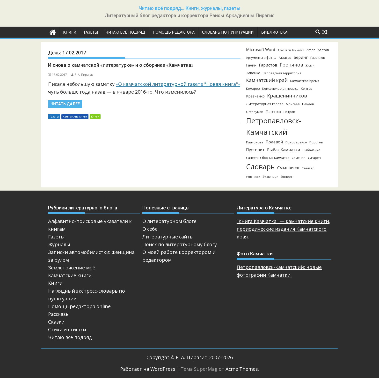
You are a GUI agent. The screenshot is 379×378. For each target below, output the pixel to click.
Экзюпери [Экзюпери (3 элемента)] (270, 176)
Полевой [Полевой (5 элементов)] (274, 142)
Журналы (59, 244)
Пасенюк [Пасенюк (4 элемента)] (273, 111)
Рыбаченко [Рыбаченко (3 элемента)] (311, 150)
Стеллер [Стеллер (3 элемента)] (308, 168)
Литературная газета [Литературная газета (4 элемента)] (265, 103)
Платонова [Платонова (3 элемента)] (254, 142)
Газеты (91, 32)
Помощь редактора (174, 32)
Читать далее (65, 104)
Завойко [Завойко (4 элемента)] (253, 72)
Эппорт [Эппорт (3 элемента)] (286, 176)
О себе (150, 229)
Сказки (56, 322)
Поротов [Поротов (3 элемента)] (316, 142)
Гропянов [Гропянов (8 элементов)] (291, 64)
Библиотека (274, 32)
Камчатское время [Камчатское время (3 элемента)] (304, 81)
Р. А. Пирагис (82, 75)
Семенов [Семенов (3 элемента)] (299, 158)
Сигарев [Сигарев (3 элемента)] (314, 158)
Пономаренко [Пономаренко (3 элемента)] (296, 142)
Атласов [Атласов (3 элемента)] (285, 57)
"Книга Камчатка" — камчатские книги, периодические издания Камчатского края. (283, 229)
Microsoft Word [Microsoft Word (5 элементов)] (260, 49)
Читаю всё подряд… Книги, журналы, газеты (190, 8)
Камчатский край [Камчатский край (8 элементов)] (267, 80)
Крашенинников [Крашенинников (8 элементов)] (287, 95)
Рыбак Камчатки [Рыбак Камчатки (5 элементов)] (283, 149)
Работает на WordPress (147, 369)
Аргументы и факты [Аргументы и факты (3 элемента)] (261, 57)
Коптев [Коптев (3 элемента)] (306, 88)
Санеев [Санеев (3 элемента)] (252, 158)
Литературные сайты (168, 236)
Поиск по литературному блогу (179, 244)
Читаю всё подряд (125, 32)
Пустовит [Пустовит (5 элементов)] (255, 149)
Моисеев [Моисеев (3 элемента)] (293, 104)
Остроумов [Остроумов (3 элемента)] (254, 112)
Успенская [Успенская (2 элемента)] (253, 176)
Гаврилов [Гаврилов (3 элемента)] (317, 57)
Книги (69, 32)
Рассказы (59, 314)
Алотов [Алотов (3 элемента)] (323, 50)
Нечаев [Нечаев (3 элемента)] (308, 104)
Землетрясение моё (71, 267)
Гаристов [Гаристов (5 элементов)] (268, 65)
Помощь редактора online (79, 306)
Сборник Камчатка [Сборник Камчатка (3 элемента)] (274, 158)
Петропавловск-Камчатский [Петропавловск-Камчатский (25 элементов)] (273, 126)
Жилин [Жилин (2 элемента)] (310, 65)
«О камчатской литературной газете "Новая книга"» (178, 84)
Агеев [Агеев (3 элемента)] (310, 50)
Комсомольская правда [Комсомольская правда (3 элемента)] (280, 88)
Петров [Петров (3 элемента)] (289, 112)
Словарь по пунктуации (228, 32)
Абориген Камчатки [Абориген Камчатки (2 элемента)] (291, 50)
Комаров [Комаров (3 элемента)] (253, 88)
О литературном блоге (169, 221)
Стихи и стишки (67, 329)
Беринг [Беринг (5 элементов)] (301, 57)
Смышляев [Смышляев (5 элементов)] (288, 167)
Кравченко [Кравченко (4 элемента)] (255, 96)
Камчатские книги (75, 116)
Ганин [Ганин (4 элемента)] (251, 65)
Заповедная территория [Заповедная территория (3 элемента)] (282, 73)
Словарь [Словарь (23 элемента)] (260, 166)
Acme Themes (242, 369)
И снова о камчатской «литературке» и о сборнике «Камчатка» (121, 65)
